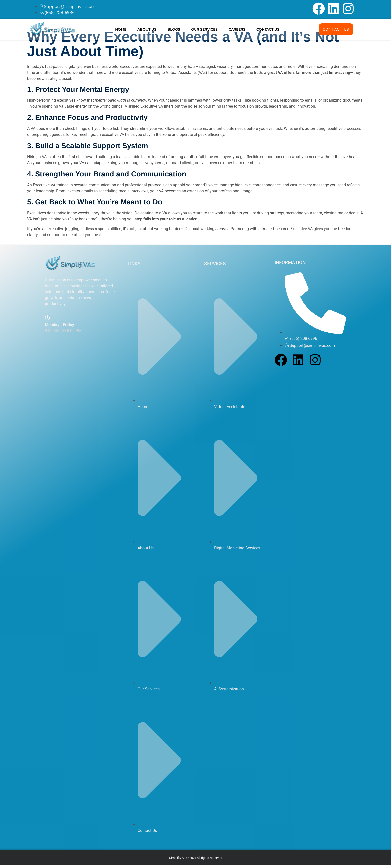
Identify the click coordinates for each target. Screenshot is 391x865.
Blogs (173, 29)
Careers (237, 29)
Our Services (204, 29)
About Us (146, 29)
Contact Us (267, 29)
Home (120, 29)
